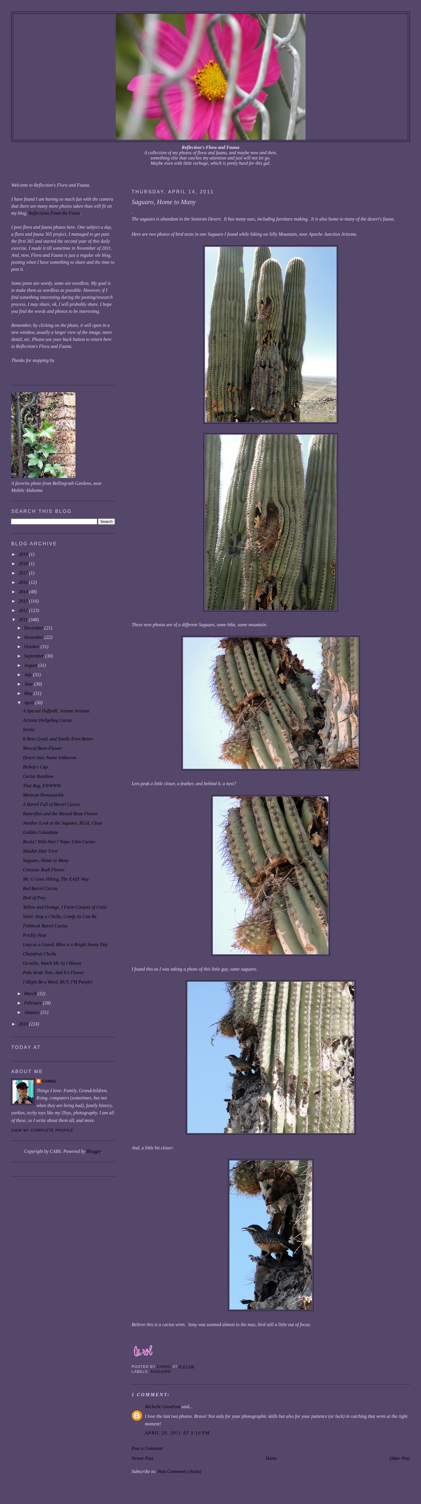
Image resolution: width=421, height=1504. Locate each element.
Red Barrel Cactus (40, 888)
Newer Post (142, 1458)
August (31, 665)
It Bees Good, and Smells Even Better (58, 738)
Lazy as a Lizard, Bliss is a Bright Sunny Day (65, 944)
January (32, 1012)
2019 (23, 554)
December (34, 627)
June (29, 683)
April (29, 702)
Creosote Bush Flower (44, 869)
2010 (23, 1023)
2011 (23, 619)
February (33, 1002)
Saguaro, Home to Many (46, 860)
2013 (23, 601)
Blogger (94, 1151)
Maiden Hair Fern (40, 851)
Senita (28, 729)
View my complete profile (42, 1130)
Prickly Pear (34, 935)
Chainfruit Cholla (39, 953)
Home (271, 1458)
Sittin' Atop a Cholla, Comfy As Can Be (59, 916)
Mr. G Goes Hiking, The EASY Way (56, 879)
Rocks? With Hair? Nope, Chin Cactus (59, 841)
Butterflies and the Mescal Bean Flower (60, 813)
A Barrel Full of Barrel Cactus (51, 804)
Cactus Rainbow (38, 776)
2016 (23, 582)
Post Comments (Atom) (179, 1471)
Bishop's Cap (35, 766)
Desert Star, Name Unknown (49, 757)
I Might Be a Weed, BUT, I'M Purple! (57, 981)
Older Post (399, 1458)
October (32, 646)
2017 (23, 572)
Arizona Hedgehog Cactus (47, 720)
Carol (49, 1081)
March (30, 993)
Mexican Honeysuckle (43, 794)
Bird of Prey (34, 897)
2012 (23, 610)
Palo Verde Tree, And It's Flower (53, 972)
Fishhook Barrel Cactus (45, 925)
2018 (23, 563)
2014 (23, 591)
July (28, 674)
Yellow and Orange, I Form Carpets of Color (65, 907)
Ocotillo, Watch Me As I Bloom (52, 963)
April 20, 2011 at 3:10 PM (177, 1432)
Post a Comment (147, 1448)
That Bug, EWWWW (42, 785)
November (34, 637)
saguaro (160, 1372)
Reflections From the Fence (54, 213)
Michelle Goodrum (162, 1406)
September (34, 655)
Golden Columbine (40, 832)
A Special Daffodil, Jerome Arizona (56, 710)
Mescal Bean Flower (42, 748)
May (28, 693)
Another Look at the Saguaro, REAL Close (62, 822)
